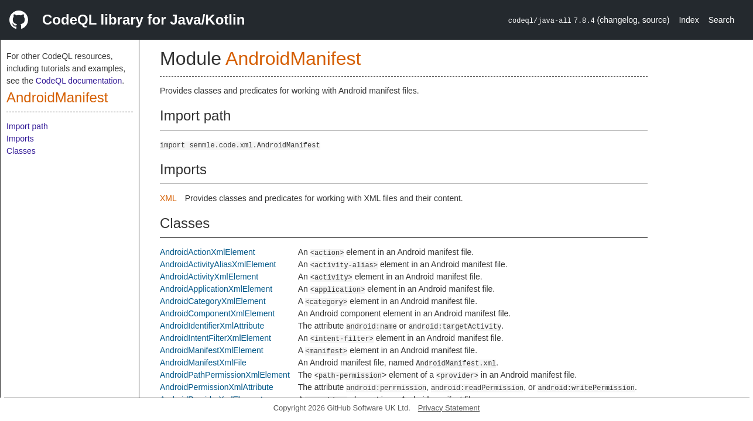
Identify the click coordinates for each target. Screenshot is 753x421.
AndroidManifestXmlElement (211, 350)
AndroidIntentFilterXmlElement (215, 338)
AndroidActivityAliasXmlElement (218, 264)
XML (168, 198)
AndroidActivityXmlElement (209, 276)
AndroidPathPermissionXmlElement (225, 374)
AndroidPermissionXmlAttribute (216, 387)
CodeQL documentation (79, 80)
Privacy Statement (449, 407)
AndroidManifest (57, 97)
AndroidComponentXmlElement (217, 313)
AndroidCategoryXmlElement (213, 301)
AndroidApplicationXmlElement (216, 289)
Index (689, 20)
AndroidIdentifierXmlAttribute (212, 325)
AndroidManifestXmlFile (203, 362)
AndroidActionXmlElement (207, 252)
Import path (27, 126)
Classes (21, 151)
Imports (20, 138)
